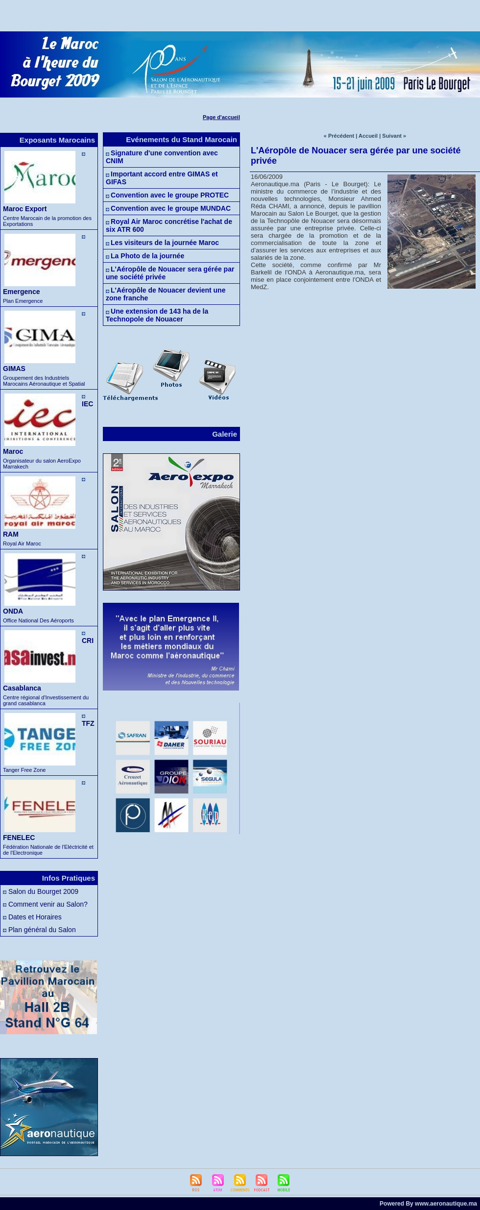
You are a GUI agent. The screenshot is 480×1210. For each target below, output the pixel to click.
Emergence (21, 292)
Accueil (368, 136)
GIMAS (14, 368)
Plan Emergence (23, 301)
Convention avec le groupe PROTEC (170, 195)
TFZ (88, 723)
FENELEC (19, 837)
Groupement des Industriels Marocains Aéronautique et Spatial (44, 381)
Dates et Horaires (35, 917)
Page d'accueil (221, 117)
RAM (11, 534)
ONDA (13, 611)
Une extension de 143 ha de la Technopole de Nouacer (157, 315)
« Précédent (339, 136)
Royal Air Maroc (22, 543)
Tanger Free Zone (24, 770)
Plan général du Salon (42, 930)
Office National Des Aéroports (38, 620)
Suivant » (394, 136)
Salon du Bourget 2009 (43, 891)
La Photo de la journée (147, 256)
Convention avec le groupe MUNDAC (171, 208)
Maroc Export (25, 209)
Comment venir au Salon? (48, 904)
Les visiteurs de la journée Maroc (165, 243)
